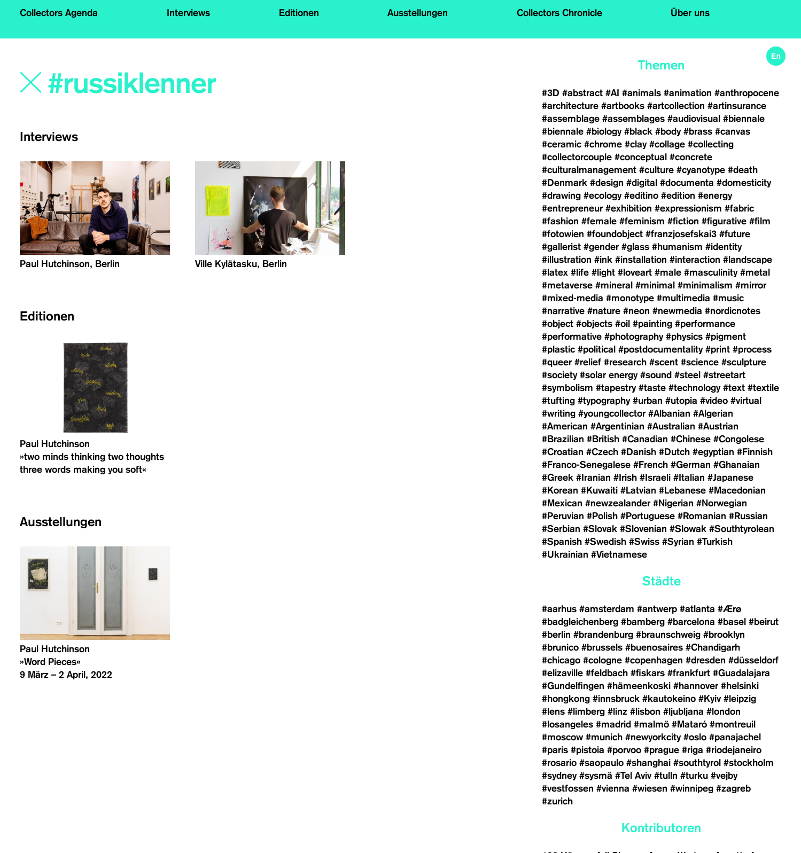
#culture (656, 170)
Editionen (299, 13)
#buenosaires (654, 647)
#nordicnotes (732, 311)
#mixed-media (572, 298)
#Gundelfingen (573, 686)
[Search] (197, 84)
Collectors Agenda (59, 13)
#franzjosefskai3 (681, 234)
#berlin (556, 634)
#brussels (602, 647)
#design (607, 182)
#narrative (563, 311)
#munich (604, 737)
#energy (715, 195)
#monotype (630, 298)
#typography (604, 400)
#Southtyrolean (741, 529)
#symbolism (567, 388)
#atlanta (697, 609)
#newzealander (617, 503)
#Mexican (562, 503)
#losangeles (567, 724)
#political (597, 349)
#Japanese (730, 477)
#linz (617, 711)
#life (580, 272)
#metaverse (567, 285)
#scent (663, 362)
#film (760, 221)
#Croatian (563, 452)
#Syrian (678, 541)
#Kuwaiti (599, 490)
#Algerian (713, 413)
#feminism (642, 221)
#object (557, 323)
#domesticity (744, 182)
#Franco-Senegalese (586, 464)
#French (650, 464)
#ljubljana (683, 711)
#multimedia (683, 298)
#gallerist (561, 247)
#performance (705, 323)
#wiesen (649, 788)
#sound (656, 375)
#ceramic (561, 144)
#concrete (691, 157)
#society (559, 375)
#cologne (602, 660)
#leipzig (740, 698)
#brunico (560, 647)
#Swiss (644, 541)
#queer (557, 362)
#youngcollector (612, 413)
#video (714, 400)
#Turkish (715, 541)
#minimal (655, 285)
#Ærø (729, 609)
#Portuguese (647, 516)
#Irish (625, 477)
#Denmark (564, 182)
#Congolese (738, 439)
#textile (763, 388)
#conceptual (641, 157)
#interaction (695, 259)
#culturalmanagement (589, 170)
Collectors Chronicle (559, 13)
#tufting (558, 400)
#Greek (557, 477)
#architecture (570, 106)
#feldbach (607, 673)
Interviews (188, 13)
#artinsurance (736, 106)
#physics (684, 336)
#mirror (750, 285)
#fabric (739, 208)
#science (700, 362)
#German (691, 464)
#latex (555, 272)
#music (728, 298)
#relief (587, 362)
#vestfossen (568, 788)
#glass (635, 247)
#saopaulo (601, 763)
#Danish (638, 452)
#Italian (689, 477)
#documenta (687, 182)
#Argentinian (617, 426)
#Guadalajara (741, 673)
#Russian (748, 516)
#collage (667, 144)
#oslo (694, 737)
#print (717, 349)
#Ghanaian (736, 464)
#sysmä (595, 775)
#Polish (602, 516)
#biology (603, 131)
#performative (572, 336)
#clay (636, 144)
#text (734, 388)
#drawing (561, 195)
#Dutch (674, 452)
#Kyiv (709, 698)
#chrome (603, 144)
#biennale (744, 118)
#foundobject (615, 234)
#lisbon (645, 711)
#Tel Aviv (633, 775)
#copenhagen (654, 660)
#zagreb (733, 788)
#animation (688, 93)
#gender (601, 247)
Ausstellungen (417, 13)
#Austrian (718, 426)
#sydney (559, 775)
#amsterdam (606, 609)
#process (752, 349)
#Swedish (605, 541)
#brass (697, 131)
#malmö (651, 724)
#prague (661, 750)
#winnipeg (691, 788)
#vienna (612, 788)
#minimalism (705, 285)
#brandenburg (603, 634)
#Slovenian (643, 529)
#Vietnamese (619, 554)
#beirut (764, 622)
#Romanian (702, 516)
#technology (694, 388)
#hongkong (566, 698)
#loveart (635, 272)
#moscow (562, 737)
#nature (603, 311)
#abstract (582, 93)
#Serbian (561, 529)
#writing (559, 413)
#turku (694, 775)
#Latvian (638, 490)
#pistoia (587, 750)
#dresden (706, 660)
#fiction (683, 221)
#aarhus (559, 609)
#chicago (561, 660)
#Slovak (600, 529)
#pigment (725, 336)
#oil (622, 323)
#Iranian (593, 477)
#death (743, 170)
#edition (678, 195)
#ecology (602, 195)
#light (603, 272)
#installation (641, 259)
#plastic (558, 349)
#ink (603, 259)
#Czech (602, 452)
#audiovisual (693, 118)
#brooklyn (724, 634)
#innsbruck (616, 698)
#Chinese (691, 439)
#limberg (586, 711)
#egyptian (713, 452)
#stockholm (749, 763)
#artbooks (622, 106)
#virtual (745, 400)
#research (625, 362)
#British (603, 439)
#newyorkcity (653, 737)
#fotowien (563, 234)
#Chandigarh (713, 647)
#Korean (560, 490)
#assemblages (633, 118)
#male (668, 272)
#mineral (614, 285)
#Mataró (689, 724)
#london (723, 711)
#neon (636, 311)
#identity (723, 247)
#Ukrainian (565, 554)
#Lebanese (682, 490)
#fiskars (648, 673)
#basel (732, 622)
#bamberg (643, 622)
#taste (652, 388)
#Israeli (655, 477)
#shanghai (648, 763)
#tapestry (616, 388)
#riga (692, 750)
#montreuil (734, 724)
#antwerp (657, 609)
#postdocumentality (660, 349)
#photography (633, 336)
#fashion (560, 221)
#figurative (724, 221)
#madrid (613, 724)
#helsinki (740, 686)
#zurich (557, 801)
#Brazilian (563, 439)
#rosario (559, 763)
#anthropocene (746, 93)
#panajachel (735, 737)
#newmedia (677, 311)
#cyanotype (700, 170)
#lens (553, 711)
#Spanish (562, 541)
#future (734, 234)
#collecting (711, 144)
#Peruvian (563, 516)
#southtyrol (697, 763)
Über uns (690, 13)
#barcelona (691, 622)
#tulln (666, 775)
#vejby (724, 775)
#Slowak (688, 529)
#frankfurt (688, 673)
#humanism (677, 247)
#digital (641, 182)
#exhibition (628, 208)
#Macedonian (737, 490)
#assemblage (571, 118)
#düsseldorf (753, 660)
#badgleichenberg (580, 622)
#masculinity (710, 272)
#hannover (695, 686)
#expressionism (688, 208)
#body (668, 131)
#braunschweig (668, 634)
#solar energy (608, 375)
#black (638, 131)
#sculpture (743, 362)
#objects (594, 323)
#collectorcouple (577, 157)
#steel (687, 375)
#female (599, 221)
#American (565, 426)
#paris (555, 750)
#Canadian (645, 439)
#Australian (671, 426)
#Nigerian (673, 503)
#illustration (567, 259)
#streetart (724, 375)
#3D (550, 93)
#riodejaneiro (733, 750)
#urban (648, 400)
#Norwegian (721, 503)
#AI (612, 93)
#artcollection (676, 106)
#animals (641, 93)
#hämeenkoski (639, 686)
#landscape (747, 259)
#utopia (681, 400)
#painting (652, 323)
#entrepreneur (572, 208)
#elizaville (562, 673)
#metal (755, 272)
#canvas (732, 131)
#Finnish (755, 452)
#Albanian (669, 413)
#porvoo (624, 750)
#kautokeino (669, 698)
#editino (641, 195)
